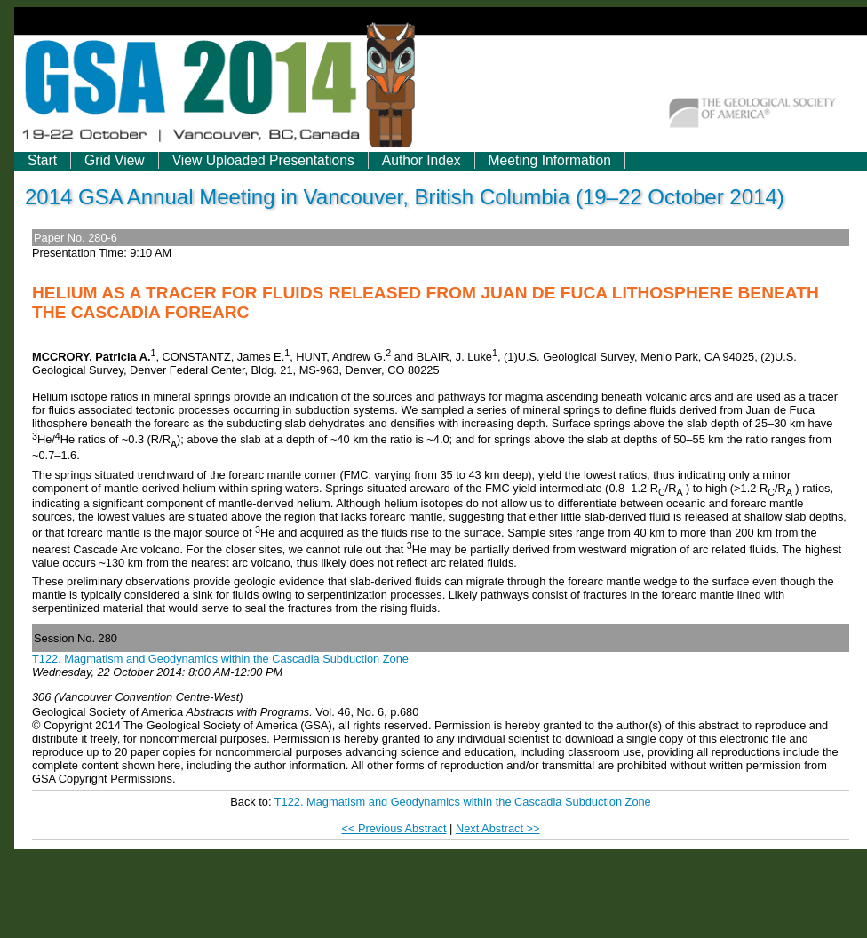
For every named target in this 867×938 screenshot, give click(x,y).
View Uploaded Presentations (263, 160)
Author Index (421, 160)
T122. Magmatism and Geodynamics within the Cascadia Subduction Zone (220, 658)
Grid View (114, 160)
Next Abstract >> (498, 828)
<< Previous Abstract (393, 828)
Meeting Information (550, 160)
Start (42, 160)
